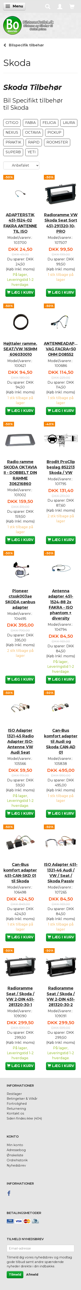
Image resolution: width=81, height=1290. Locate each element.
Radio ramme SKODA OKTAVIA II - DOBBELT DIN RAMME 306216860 (20, 472)
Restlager (14, 1094)
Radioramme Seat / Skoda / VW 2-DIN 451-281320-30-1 (20, 996)
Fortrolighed (17, 1104)
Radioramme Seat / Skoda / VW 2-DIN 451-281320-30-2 (61, 996)
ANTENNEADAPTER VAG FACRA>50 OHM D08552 (61, 349)
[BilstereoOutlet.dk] (29, 24)
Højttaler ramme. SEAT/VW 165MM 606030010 (20, 349)
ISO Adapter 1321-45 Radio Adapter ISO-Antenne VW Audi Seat (20, 741)
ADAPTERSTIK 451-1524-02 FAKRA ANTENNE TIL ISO (20, 222)
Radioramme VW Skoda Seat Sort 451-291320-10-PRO (61, 222)
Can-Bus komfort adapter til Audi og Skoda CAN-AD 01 (61, 741)
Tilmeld (15, 1275)
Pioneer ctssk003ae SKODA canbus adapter (20, 599)
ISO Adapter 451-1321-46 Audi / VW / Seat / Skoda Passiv (61, 872)
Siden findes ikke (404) (24, 1118)
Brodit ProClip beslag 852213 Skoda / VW (61, 467)
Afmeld (32, 1275)
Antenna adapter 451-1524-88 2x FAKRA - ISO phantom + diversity (60, 605)
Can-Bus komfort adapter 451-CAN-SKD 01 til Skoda (20, 872)
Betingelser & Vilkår (22, 1099)
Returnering (16, 1109)
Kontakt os (15, 1113)
